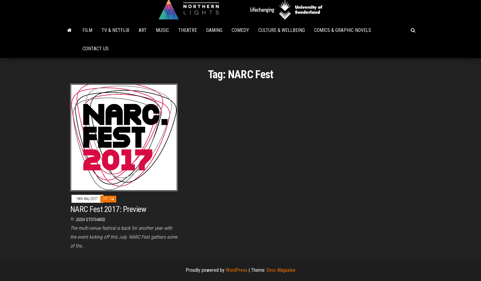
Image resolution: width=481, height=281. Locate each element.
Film (87, 30)
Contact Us (96, 49)
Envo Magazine (281, 270)
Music (162, 30)
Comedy (240, 30)
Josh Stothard (90, 219)
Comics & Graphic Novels (342, 30)
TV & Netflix (115, 30)
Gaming (214, 30)
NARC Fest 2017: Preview (108, 209)
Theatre (187, 30)
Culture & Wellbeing (281, 30)
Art (143, 30)
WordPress (236, 270)
